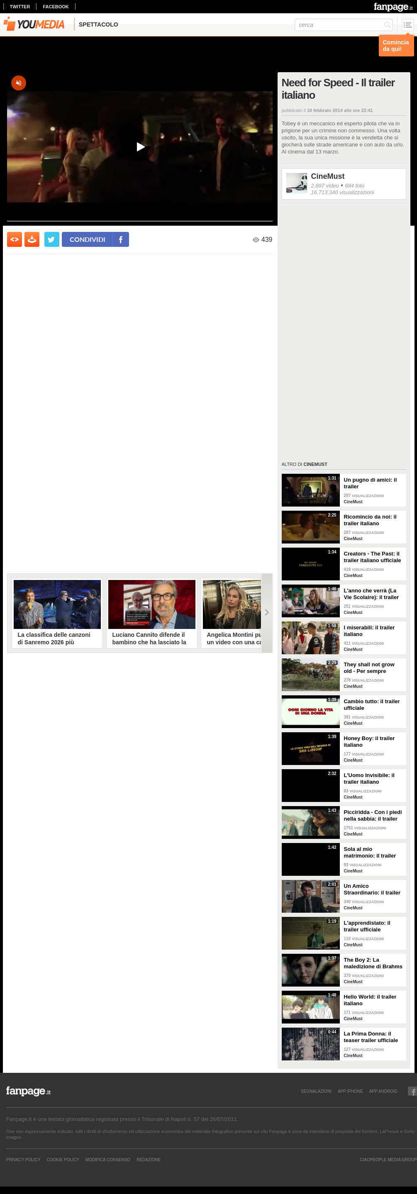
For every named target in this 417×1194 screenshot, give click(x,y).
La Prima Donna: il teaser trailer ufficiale (371, 1037)
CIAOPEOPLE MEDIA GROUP (388, 1159)
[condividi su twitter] (51, 239)
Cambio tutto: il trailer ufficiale (372, 704)
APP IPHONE (350, 1091)
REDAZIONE (149, 1159)
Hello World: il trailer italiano (370, 1000)
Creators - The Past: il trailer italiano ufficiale (372, 557)
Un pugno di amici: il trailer (370, 483)
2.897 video (325, 186)
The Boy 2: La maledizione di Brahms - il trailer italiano (373, 963)
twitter (20, 6)
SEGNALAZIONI (316, 1091)
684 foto (354, 186)
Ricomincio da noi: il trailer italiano (370, 520)
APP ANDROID (383, 1091)
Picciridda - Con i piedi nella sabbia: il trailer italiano (373, 815)
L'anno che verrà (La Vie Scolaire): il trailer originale (371, 594)
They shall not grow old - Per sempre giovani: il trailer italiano (369, 668)
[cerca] (344, 25)
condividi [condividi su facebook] (87, 239)
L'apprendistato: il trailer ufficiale (367, 926)
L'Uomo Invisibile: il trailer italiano (369, 778)
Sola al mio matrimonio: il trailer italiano (370, 852)
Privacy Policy (23, 1159)
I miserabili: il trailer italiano (369, 630)
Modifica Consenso (107, 1159)
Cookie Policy (62, 1159)
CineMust (328, 176)
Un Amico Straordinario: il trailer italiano (372, 889)
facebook (55, 6)
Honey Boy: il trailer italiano (369, 741)
